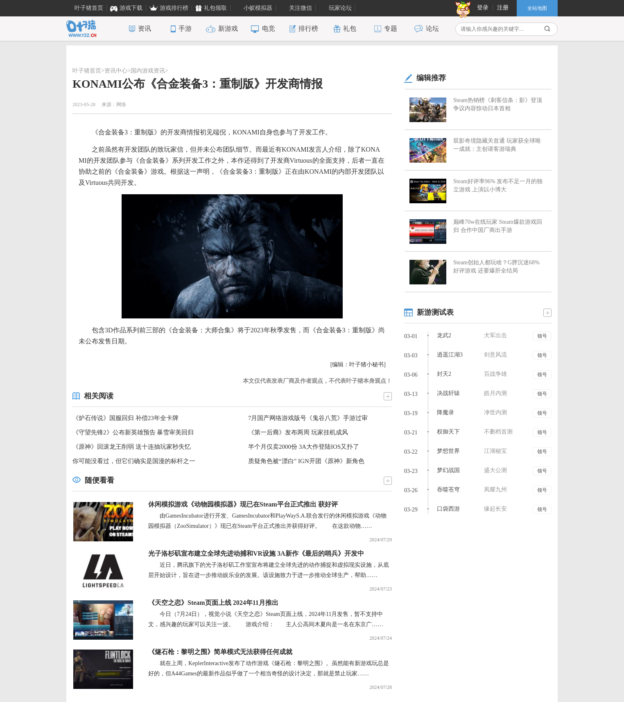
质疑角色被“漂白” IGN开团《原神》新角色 (306, 461)
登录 (482, 8)
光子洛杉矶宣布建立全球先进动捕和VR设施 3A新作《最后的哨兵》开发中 (256, 553)
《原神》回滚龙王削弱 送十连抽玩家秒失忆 (131, 446)
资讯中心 (115, 71)
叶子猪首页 (86, 71)
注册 (503, 8)
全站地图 (537, 8)
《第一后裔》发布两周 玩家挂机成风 (298, 432)
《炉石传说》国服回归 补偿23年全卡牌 (125, 418)
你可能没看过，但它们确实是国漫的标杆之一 (133, 461)
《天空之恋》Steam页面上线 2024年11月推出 (213, 602)
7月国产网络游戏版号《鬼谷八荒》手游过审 (308, 418)
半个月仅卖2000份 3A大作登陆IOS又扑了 (303, 446)
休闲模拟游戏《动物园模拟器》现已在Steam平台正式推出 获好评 (243, 504)
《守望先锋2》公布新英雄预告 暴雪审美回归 (133, 432)
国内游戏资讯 (148, 71)
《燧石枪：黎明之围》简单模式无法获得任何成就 (220, 651)
